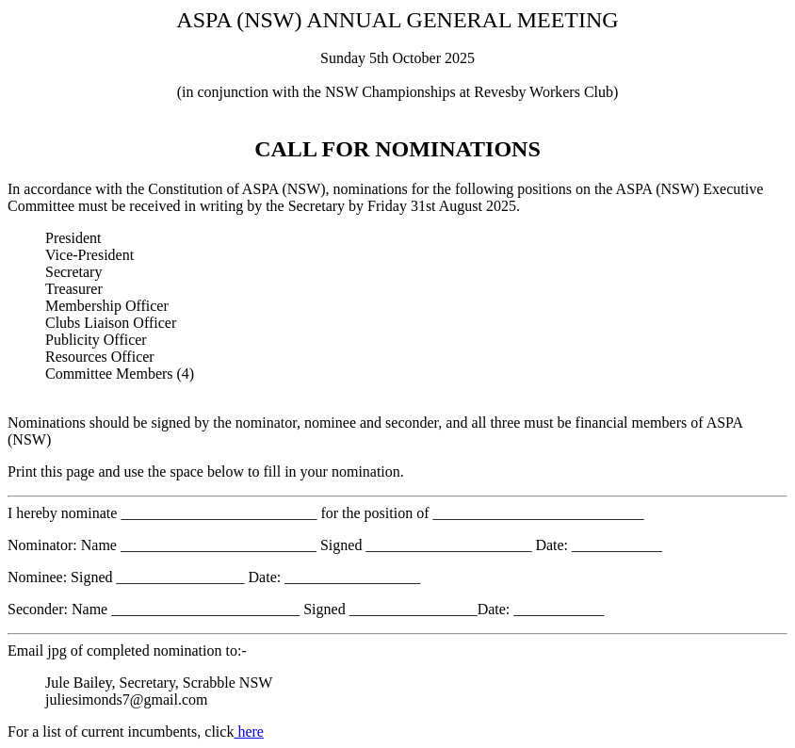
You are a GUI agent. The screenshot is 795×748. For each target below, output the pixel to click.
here (249, 732)
